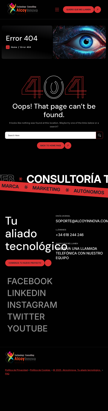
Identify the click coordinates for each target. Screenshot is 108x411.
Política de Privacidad (16, 370)
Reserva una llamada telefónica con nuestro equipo (79, 253)
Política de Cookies (40, 370)
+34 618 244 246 (70, 235)
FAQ (7, 373)
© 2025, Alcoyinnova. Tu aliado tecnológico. (77, 370)
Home (11, 47)
